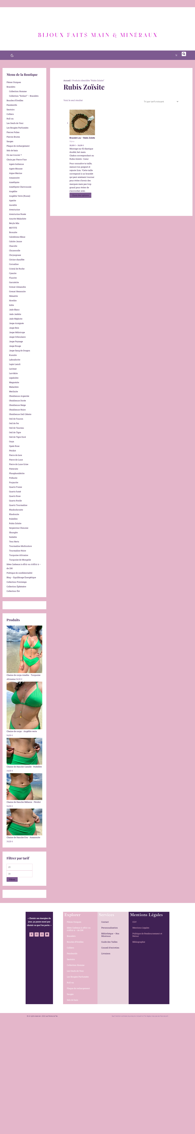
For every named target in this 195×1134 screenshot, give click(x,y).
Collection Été (13, 591)
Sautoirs (11, 109)
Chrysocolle (14, 250)
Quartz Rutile (15, 500)
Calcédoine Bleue (17, 236)
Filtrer (12, 879)
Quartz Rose (15, 496)
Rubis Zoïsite (15, 523)
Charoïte (13, 246)
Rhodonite (14, 514)
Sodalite (13, 537)
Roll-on (10, 118)
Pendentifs (12, 105)
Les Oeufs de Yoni (15, 123)
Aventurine (14, 209)
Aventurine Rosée (17, 214)
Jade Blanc (14, 309)
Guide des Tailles (109, 941)
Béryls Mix (14, 223)
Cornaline (14, 264)
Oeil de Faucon (16, 418)
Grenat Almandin (17, 286)
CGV (134, 922)
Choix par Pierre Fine (17, 159)
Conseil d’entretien (110, 947)
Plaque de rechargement (18, 146)
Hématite (13, 296)
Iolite (11, 305)
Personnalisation (109, 927)
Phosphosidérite (16, 473)
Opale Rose (14, 446)
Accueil (67, 80)
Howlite (13, 300)
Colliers (10, 114)
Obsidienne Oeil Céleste (20, 414)
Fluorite (13, 277)
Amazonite (14, 177)
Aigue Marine (15, 173)
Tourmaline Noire (17, 550)
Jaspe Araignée (16, 323)
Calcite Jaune (15, 241)
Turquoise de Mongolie (20, 559)
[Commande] (160, 102)
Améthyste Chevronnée (20, 186)
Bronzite (13, 232)
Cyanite (12, 273)
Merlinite (13, 391)
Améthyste (14, 182)
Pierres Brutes (13, 136)
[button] (184, 54)
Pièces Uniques (14, 82)
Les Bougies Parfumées (17, 127)
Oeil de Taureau (16, 427)
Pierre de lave (15, 455)
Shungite (13, 532)
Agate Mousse (15, 168)
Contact (105, 922)
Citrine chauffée (16, 259)
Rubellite (13, 518)
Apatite (12, 200)
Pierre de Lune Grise (18, 464)
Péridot (12, 450)
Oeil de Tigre (15, 432)
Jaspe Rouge (15, 346)
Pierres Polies (13, 132)
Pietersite (13, 468)
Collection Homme (18, 91)
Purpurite (13, 482)
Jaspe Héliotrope (17, 332)
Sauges (10, 141)
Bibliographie (138, 941)
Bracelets (11, 86)
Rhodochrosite (16, 509)
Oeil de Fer (14, 423)
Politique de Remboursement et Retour (147, 934)
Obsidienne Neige (17, 405)
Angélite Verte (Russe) (19, 196)
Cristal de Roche (16, 268)
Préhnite (13, 477)
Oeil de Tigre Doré (17, 437)
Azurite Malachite (17, 218)
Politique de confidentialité (19, 572)
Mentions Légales (140, 927)
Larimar (13, 368)
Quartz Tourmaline (18, 505)
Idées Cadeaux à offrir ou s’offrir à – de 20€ (79, 929)
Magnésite (14, 382)
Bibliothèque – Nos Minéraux (110, 934)
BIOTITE (13, 227)
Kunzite (13, 355)
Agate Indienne (16, 164)
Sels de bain (12, 150)
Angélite (13, 191)
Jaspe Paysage (16, 341)
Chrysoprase (15, 255)
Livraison (105, 953)
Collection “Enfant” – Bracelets (23, 95)
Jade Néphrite (15, 318)
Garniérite (14, 282)
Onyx (11, 441)
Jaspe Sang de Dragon (19, 350)
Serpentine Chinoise (18, 528)
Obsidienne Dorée (17, 400)
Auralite (13, 205)
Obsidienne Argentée (19, 396)
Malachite (14, 387)
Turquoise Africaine (18, 555)
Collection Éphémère (16, 586)
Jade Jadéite (15, 314)
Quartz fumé (15, 491)
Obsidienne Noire (17, 409)
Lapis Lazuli (14, 364)
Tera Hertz (14, 541)
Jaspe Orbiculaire (17, 337)
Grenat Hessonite (17, 291)
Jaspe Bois (14, 327)
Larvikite (13, 373)
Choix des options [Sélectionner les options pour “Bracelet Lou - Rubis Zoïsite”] (80, 195)
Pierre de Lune (16, 459)
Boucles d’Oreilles (15, 100)
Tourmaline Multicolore (20, 546)
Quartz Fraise (15, 487)
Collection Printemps (17, 582)
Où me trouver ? (14, 155)
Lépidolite (13, 377)
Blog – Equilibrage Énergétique (21, 577)
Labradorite (14, 359)
